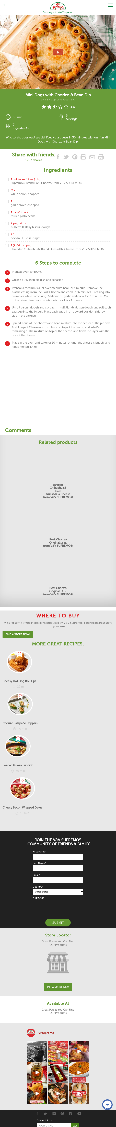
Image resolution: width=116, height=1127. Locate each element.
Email (36, 875)
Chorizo (57, 141)
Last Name (39, 863)
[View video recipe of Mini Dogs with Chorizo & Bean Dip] (58, 52)
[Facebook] (37, 1113)
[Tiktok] (71, 1113)
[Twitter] (45, 1113)
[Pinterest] (62, 1113)
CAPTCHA (38, 898)
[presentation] (58, 907)
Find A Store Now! (18, 634)
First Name (40, 851)
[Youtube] (79, 1113)
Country (38, 886)
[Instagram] (54, 1113)
